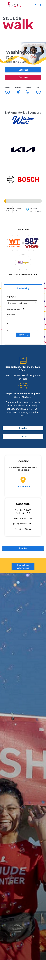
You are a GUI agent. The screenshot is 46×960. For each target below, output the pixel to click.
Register (23, 69)
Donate (23, 77)
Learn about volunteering (23, 566)
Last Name (11, 324)
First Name (11, 314)
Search (23, 334)
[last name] (22, 328)
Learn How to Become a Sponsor (23, 274)
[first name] (22, 318)
